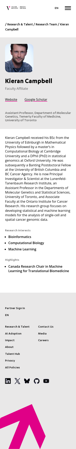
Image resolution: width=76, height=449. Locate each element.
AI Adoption (13, 333)
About (9, 347)
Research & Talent (20, 25)
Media (42, 333)
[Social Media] (8, 381)
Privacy (10, 360)
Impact (10, 340)
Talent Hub (12, 354)
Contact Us (46, 327)
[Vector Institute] (16, 8)
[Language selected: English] (56, 8)
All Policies (12, 367)
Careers (43, 340)
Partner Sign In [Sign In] (15, 308)
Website (11, 99)
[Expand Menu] (68, 8)
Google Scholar (36, 99)
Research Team (46, 25)
